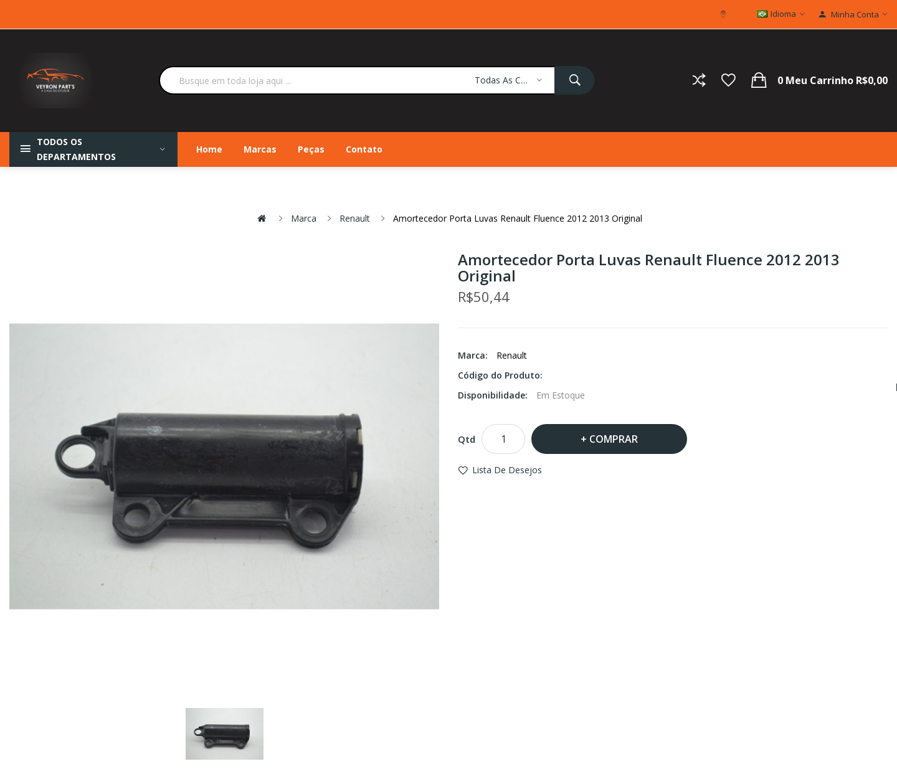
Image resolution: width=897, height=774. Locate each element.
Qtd (466, 439)
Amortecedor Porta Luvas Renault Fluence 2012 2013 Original (517, 218)
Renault (354, 218)
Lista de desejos (507, 470)
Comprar (613, 439)
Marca (303, 218)
